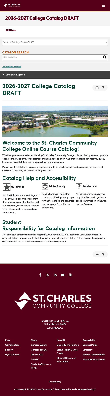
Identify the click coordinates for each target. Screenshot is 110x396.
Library (9, 349)
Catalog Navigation (15, 74)
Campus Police (90, 344)
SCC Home (11, 30)
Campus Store (12, 344)
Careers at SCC (39, 349)
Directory (87, 349)
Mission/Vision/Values (93, 359)
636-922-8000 (55, 328)
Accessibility (88, 340)
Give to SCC (37, 354)
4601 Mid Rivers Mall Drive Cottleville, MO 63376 (55, 322)
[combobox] (55, 42)
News (34, 340)
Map (7, 340)
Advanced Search (11, 66)
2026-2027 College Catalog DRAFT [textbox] (18, 42)
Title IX (34, 359)
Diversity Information (68, 344)
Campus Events (39, 344)
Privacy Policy (55, 381)
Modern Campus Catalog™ (84, 389)
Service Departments (93, 354)
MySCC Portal (12, 354)
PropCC (61, 340)
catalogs (20, 389)
